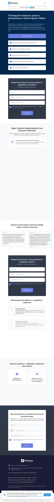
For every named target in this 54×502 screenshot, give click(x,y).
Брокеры (10, 477)
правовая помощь (24, 7)
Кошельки (34, 477)
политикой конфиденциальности (17, 107)
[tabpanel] (13, 245)
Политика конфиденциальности (26, 482)
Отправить (27, 113)
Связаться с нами (12, 482)
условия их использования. (34, 496)
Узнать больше (27, 36)
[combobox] (11, 97)
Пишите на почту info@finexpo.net (18, 465)
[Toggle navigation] (45, 3)
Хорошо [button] (47, 494)
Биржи (29, 477)
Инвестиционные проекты (20, 477)
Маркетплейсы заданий (14, 479)
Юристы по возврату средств (28, 479)
